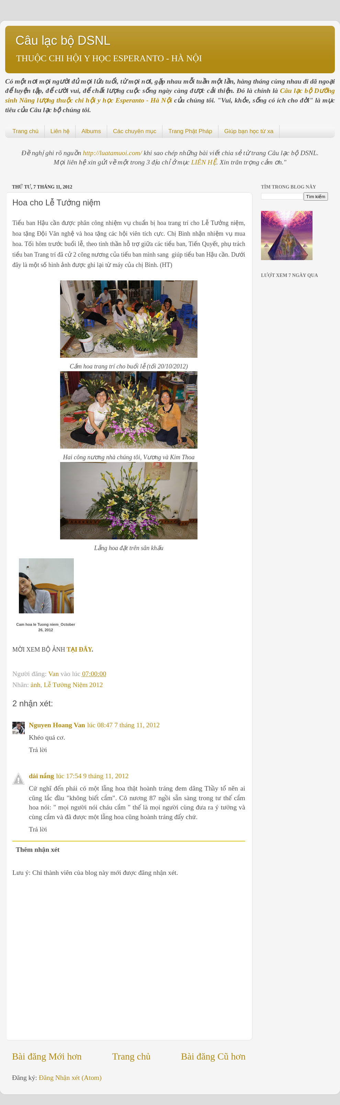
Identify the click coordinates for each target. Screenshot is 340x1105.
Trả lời (38, 749)
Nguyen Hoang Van (57, 725)
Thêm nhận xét (38, 849)
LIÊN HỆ (203, 162)
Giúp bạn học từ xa (248, 131)
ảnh (35, 684)
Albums (91, 131)
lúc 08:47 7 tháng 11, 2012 (123, 725)
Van (54, 673)
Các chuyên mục (134, 131)
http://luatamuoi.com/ (113, 153)
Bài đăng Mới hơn (47, 1056)
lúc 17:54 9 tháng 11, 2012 (92, 776)
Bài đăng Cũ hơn (213, 1056)
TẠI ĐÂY (79, 649)
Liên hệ (59, 131)
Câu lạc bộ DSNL (63, 40)
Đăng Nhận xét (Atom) (70, 1077)
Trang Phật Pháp (190, 131)
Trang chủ (25, 131)
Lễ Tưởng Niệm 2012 (73, 684)
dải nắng (41, 776)
